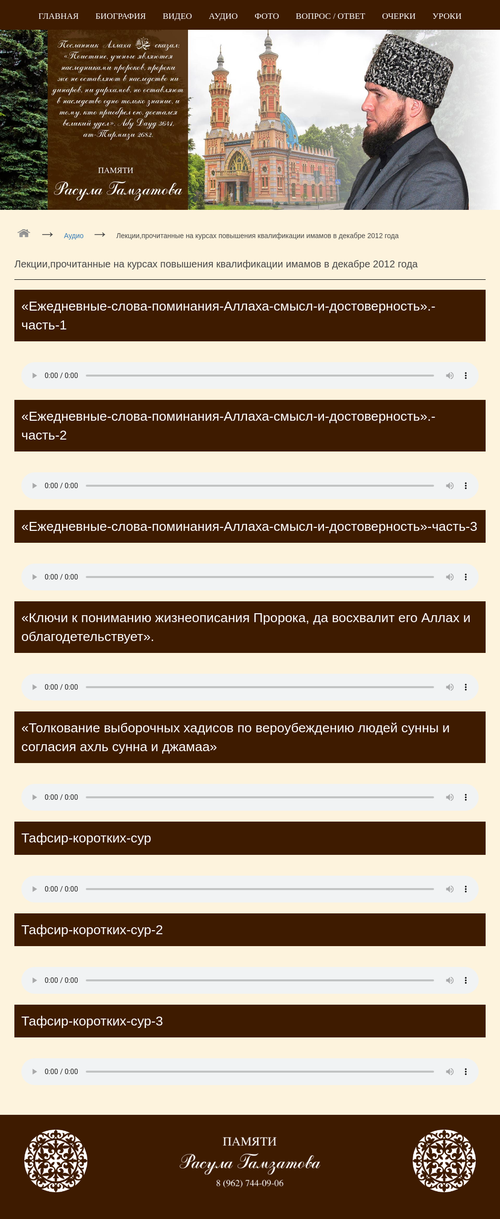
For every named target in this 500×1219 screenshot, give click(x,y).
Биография (121, 16)
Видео (177, 16)
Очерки (399, 16)
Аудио (223, 16)
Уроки (447, 16)
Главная (59, 16)
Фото (266, 16)
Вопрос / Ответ (330, 16)
